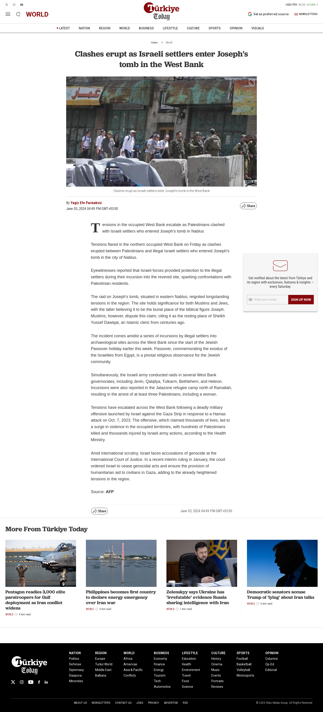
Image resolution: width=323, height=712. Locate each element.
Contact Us (123, 703)
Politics (74, 659)
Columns (271, 659)
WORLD (124, 28)
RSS (185, 703)
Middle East (103, 670)
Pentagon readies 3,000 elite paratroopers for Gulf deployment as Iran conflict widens (35, 600)
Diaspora (75, 675)
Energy (159, 670)
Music (215, 670)
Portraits (217, 681)
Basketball (244, 664)
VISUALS (257, 28)
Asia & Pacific (133, 670)
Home (154, 42)
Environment (191, 670)
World (169, 42)
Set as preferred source (268, 14)
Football (242, 659)
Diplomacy (76, 670)
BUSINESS (146, 28)
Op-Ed (269, 664)
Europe (100, 659)
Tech (157, 681)
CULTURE (193, 28)
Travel (186, 675)
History (216, 659)
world (37, 14)
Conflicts (130, 675)
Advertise (171, 703)
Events (216, 675)
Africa (128, 659)
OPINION (236, 28)
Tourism (160, 675)
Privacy (153, 703)
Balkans (100, 675)
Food (185, 681)
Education (189, 659)
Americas (130, 664)
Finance (159, 664)
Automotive (162, 687)
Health (186, 664)
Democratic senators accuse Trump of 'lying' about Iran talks (280, 594)
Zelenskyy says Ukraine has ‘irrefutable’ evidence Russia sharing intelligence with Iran (197, 597)
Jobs (139, 703)
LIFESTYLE (170, 28)
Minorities (76, 681)
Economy (160, 659)
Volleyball (243, 670)
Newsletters (101, 703)
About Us (80, 703)
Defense (75, 664)
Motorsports (245, 675)
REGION (104, 28)
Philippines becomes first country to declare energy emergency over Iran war (121, 597)
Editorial (271, 670)
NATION (84, 28)
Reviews (217, 687)
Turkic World (103, 664)
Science (187, 687)
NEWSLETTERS (306, 14)
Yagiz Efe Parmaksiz (86, 203)
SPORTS (215, 28)
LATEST (64, 28)
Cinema (216, 664)
